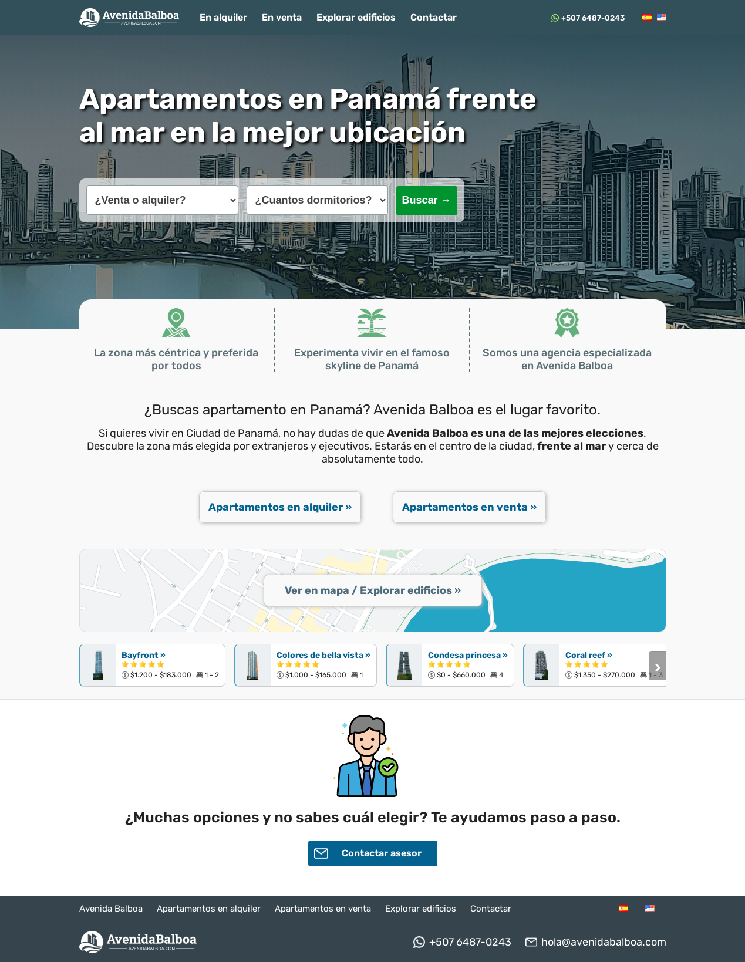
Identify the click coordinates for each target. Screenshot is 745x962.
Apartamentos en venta (323, 908)
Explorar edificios (356, 17)
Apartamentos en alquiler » (280, 507)
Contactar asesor (368, 853)
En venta (282, 17)
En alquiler (223, 17)
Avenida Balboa (111, 908)
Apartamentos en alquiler (209, 908)
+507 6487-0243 (593, 17)
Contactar (433, 17)
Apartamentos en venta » (469, 507)
